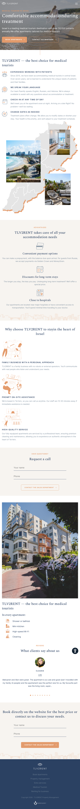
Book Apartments (40, 774)
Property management (40, 779)
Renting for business (40, 791)
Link (40, 675)
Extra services (40, 783)
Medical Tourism (40, 787)
